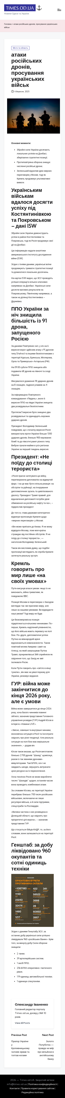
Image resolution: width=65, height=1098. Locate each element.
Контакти (15, 1088)
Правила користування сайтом (37, 1088)
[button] (22, 1023)
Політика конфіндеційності (42, 1084)
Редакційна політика (32, 1092)
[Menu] (59, 10)
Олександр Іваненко (31, 1004)
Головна (8, 24)
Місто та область (20, 48)
